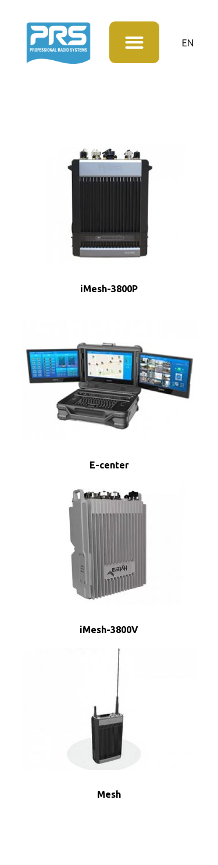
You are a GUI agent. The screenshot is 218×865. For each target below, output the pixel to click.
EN (188, 43)
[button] (134, 42)
